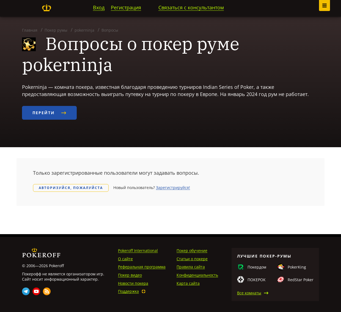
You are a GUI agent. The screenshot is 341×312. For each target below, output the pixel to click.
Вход (99, 7)
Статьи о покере (192, 258)
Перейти (49, 112)
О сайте (125, 258)
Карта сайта (188, 283)
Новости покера (133, 283)
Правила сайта (191, 266)
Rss (47, 291)
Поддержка (128, 291)
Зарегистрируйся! (173, 187)
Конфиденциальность (197, 275)
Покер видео (130, 275)
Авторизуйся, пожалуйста (71, 187)
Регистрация (126, 7)
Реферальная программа (142, 266)
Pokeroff (46, 7)
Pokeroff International (138, 250)
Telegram (26, 291)
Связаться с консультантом (191, 7)
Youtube (36, 291)
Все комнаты (249, 292)
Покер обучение (192, 250)
